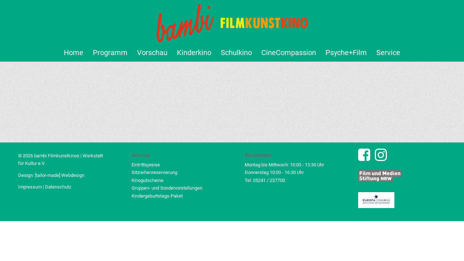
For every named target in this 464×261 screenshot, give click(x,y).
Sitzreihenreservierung (154, 172)
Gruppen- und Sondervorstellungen (167, 188)
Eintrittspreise (146, 164)
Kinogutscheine (147, 180)
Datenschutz (58, 187)
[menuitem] (73, 53)
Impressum (30, 187)
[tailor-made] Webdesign (59, 175)
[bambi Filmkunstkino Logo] (232, 22)
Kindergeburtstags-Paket (157, 196)
